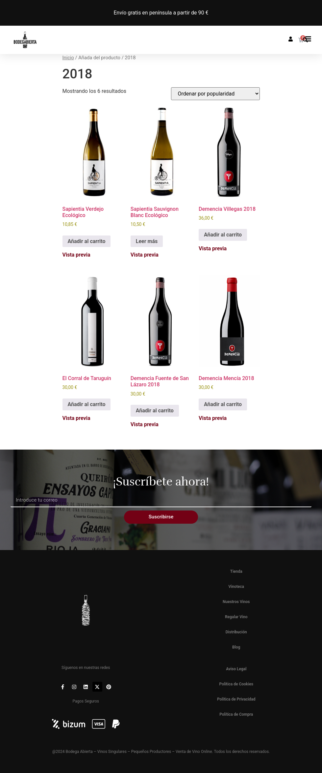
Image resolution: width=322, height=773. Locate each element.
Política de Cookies (236, 684)
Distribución (236, 632)
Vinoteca (236, 586)
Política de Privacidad (236, 699)
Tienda (236, 571)
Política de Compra (236, 714)
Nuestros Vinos (236, 601)
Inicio (68, 58)
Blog (236, 647)
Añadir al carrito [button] (87, 241)
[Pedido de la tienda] (215, 93)
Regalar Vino (236, 617)
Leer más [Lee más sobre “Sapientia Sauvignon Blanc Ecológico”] (147, 241)
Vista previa (76, 255)
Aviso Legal (236, 669)
